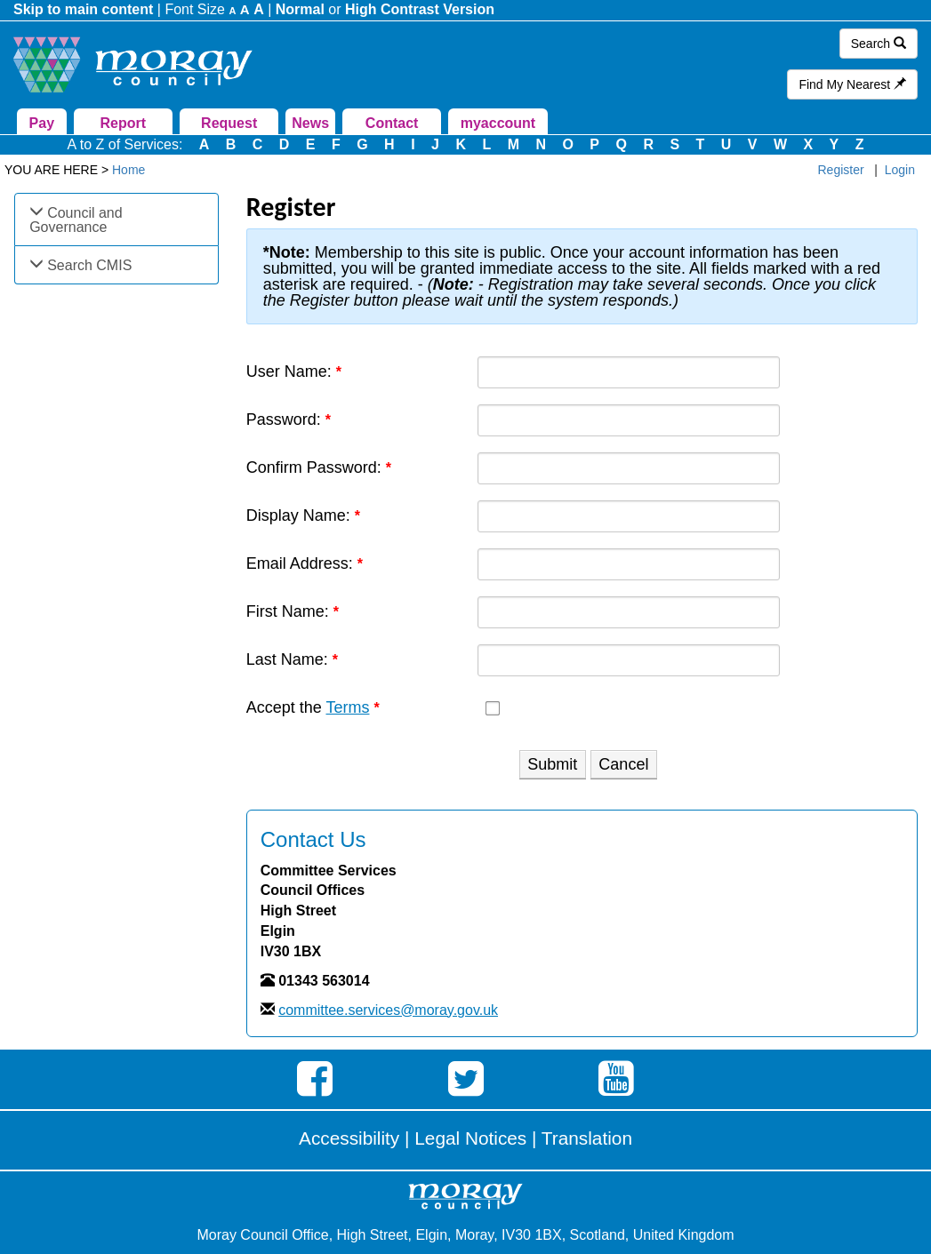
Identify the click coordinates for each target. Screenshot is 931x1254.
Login (900, 170)
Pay (41, 123)
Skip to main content (83, 9)
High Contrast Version (419, 9)
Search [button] (878, 43)
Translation (587, 1138)
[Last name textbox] (629, 660)
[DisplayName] (629, 516)
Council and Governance (76, 220)
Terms (347, 707)
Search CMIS (89, 265)
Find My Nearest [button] (852, 84)
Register (841, 170)
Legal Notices (470, 1138)
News (310, 123)
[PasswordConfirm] (629, 468)
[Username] (629, 372)
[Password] (629, 420)
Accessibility (349, 1138)
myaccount (498, 123)
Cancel (623, 764)
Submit (552, 764)
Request (229, 123)
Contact (392, 123)
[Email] (629, 564)
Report (123, 123)
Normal (300, 9)
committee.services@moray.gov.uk (388, 1010)
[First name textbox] (629, 612)
